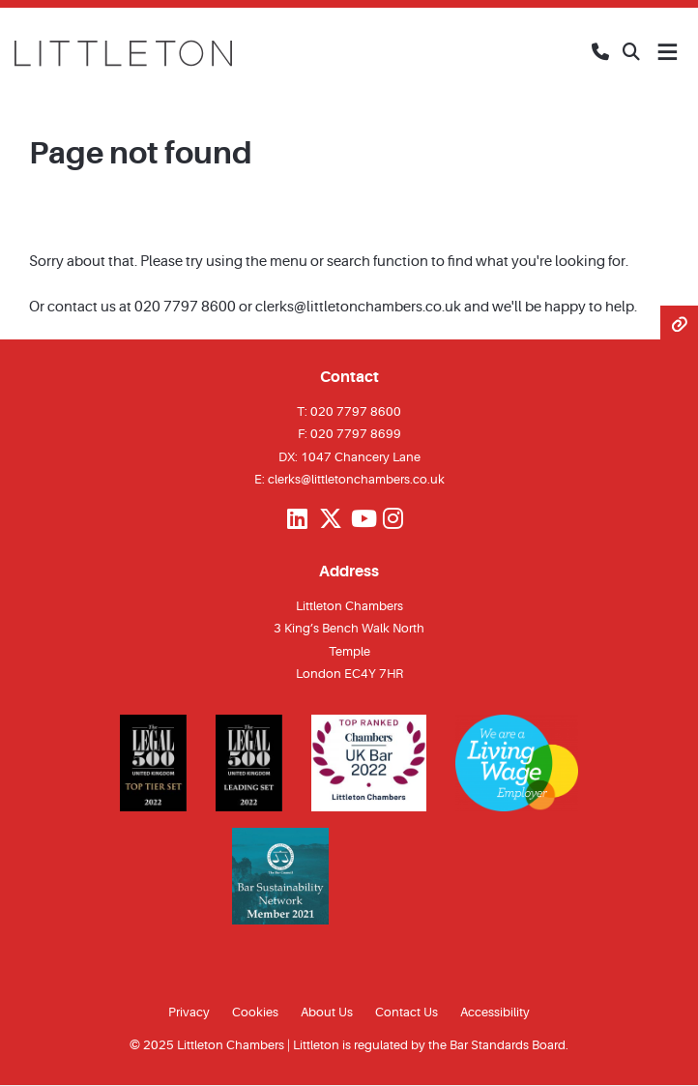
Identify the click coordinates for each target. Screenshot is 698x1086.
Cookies (255, 1012)
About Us (327, 1012)
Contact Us (406, 1012)
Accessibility (495, 1012)
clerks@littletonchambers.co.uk (358, 307)
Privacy (189, 1012)
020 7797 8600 (185, 307)
